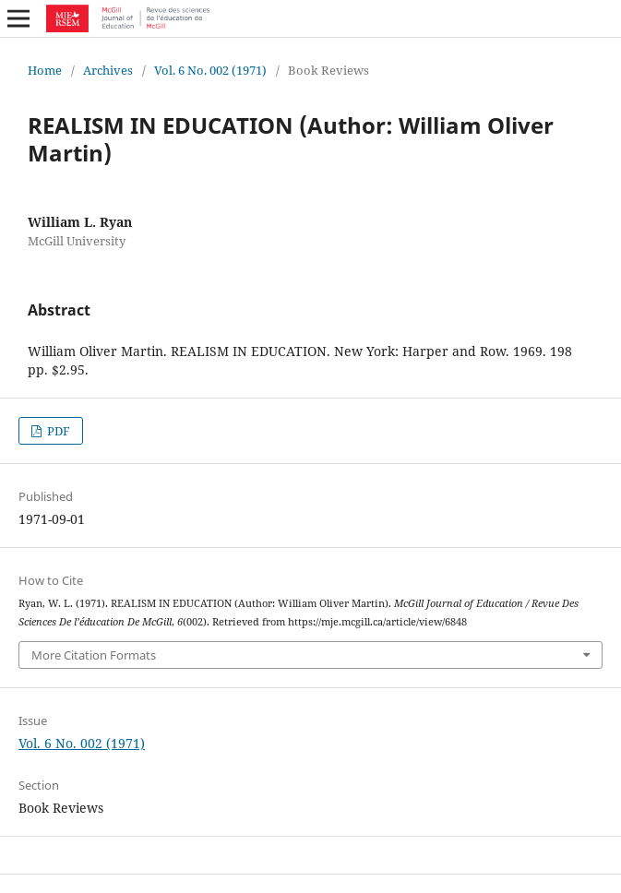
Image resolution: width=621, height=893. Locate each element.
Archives (108, 70)
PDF (57, 431)
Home (45, 70)
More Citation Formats (93, 655)
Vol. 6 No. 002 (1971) (210, 70)
